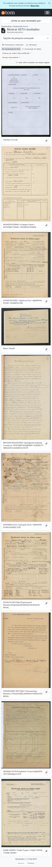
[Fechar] (49, 3)
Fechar (25, 26)
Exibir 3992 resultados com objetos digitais (33, 62)
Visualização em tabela (31, 49)
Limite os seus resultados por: (26, 20)
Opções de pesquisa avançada (18, 38)
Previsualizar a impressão (12, 45)
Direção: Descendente (10, 57)
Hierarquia (31, 45)
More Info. (35, 6)
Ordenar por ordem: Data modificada (16, 53)
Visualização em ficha (11, 49)
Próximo (30, 863)
